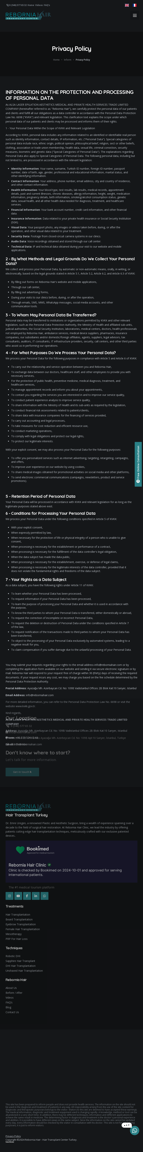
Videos (39, 5)
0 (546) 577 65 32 (17, 5)
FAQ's (47, 5)
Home (31, 5)
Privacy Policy (13, 1136)
